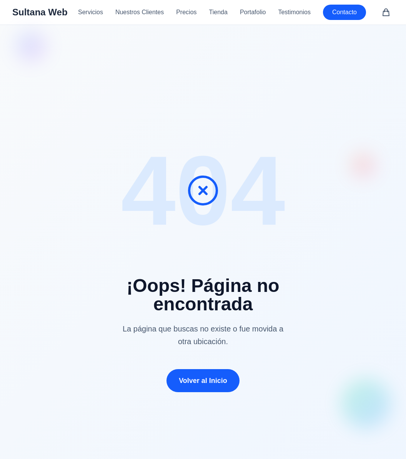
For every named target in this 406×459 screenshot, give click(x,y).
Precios (186, 12)
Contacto (344, 12)
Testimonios (294, 12)
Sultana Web (40, 12)
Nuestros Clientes (139, 12)
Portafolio (253, 12)
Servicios (90, 12)
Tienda (218, 12)
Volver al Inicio (203, 380)
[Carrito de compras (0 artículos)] (386, 12)
